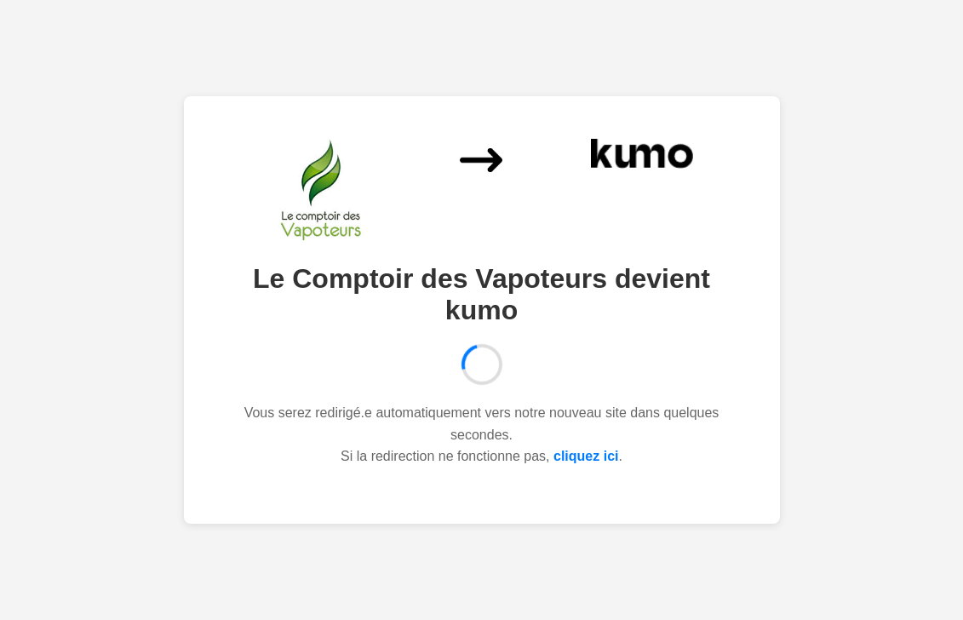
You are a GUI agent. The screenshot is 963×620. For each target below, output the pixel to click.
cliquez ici (585, 456)
